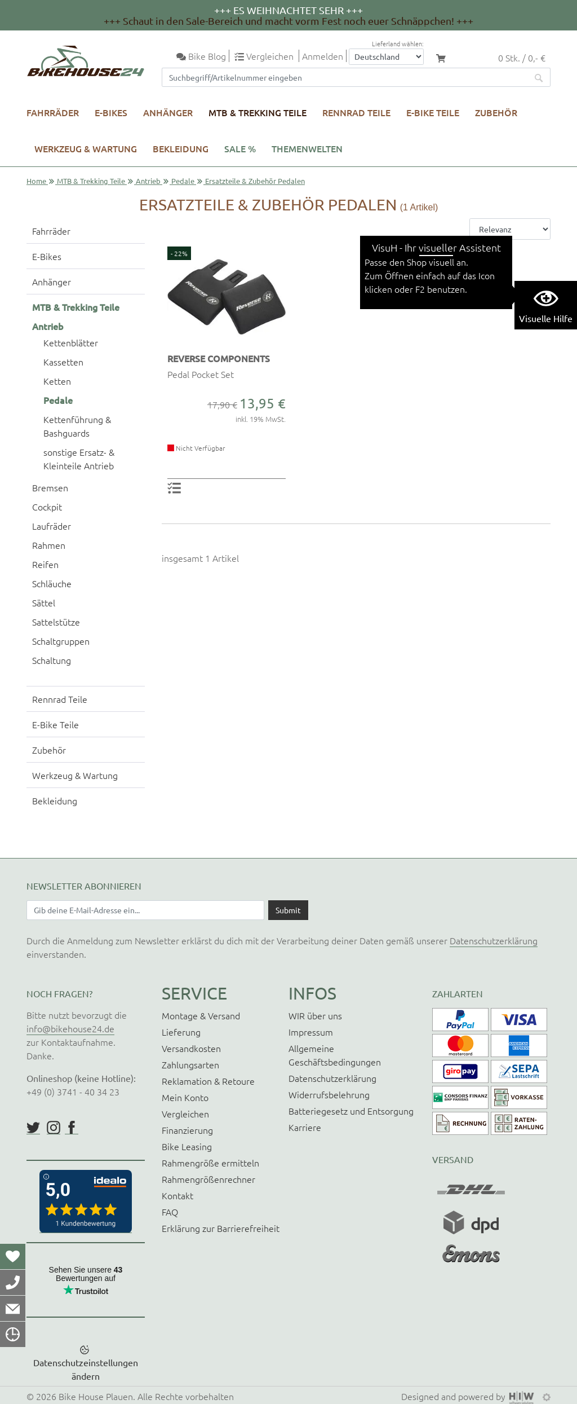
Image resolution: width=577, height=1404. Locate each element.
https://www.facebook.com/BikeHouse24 (71, 1127)
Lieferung (181, 1032)
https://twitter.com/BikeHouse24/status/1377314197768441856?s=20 (33, 1127)
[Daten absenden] (288, 909)
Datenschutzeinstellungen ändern (85, 1369)
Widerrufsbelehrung (329, 1094)
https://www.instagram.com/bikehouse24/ (53, 1127)
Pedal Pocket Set (200, 374)
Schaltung (51, 660)
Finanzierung (187, 1130)
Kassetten (63, 361)
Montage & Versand (201, 1015)
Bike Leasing (187, 1146)
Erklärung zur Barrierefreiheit (220, 1228)
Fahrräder (52, 112)
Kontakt (177, 1195)
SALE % (240, 148)
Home (36, 181)
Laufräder (51, 526)
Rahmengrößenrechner (208, 1179)
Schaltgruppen (61, 641)
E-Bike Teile (432, 112)
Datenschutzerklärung (494, 940)
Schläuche (52, 583)
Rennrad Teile (356, 112)
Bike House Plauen (96, 1396)
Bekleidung (180, 148)
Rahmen (48, 545)
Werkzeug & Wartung (85, 148)
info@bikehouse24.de (70, 1028)
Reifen (45, 564)
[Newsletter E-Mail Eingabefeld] (145, 909)
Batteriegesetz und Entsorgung (351, 1110)
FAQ (170, 1211)
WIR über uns (315, 1015)
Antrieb (148, 181)
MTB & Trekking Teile (257, 112)
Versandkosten (191, 1048)
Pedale (182, 181)
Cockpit (47, 506)
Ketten (57, 381)
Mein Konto (185, 1097)
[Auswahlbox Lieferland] (386, 57)
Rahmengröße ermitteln (210, 1162)
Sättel (43, 602)
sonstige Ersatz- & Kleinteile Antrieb (78, 459)
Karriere (304, 1127)
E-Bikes (111, 112)
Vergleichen (185, 1113)
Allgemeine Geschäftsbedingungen (334, 1055)
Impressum (310, 1032)
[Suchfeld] (345, 77)
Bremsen (50, 487)
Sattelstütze (56, 621)
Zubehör (496, 112)
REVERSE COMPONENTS (218, 358)
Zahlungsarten (190, 1064)
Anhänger (168, 112)
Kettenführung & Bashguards (77, 426)
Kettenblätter (70, 342)
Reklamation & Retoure (208, 1081)
